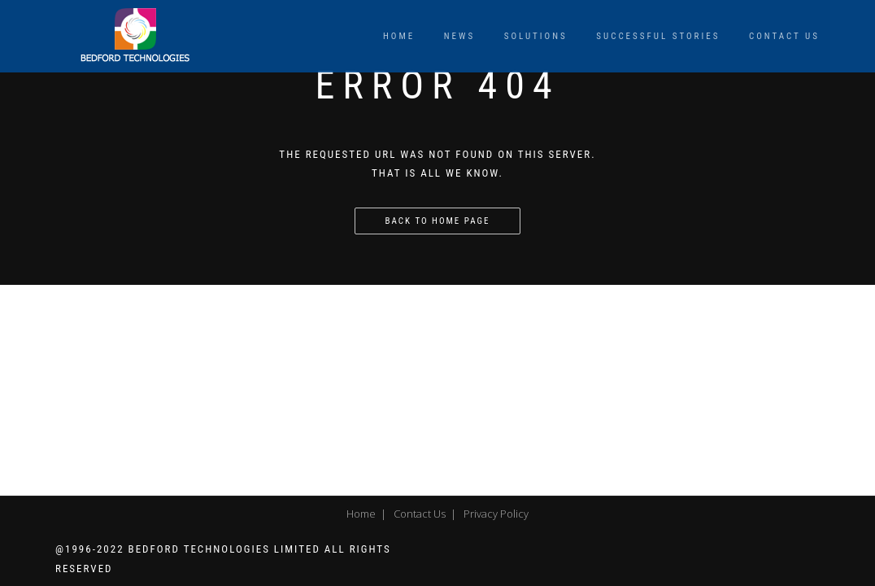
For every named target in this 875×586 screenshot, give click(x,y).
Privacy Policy (496, 513)
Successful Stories (658, 36)
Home (399, 36)
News (459, 36)
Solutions (536, 36)
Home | (364, 513)
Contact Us (784, 36)
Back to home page (437, 221)
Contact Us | (422, 513)
